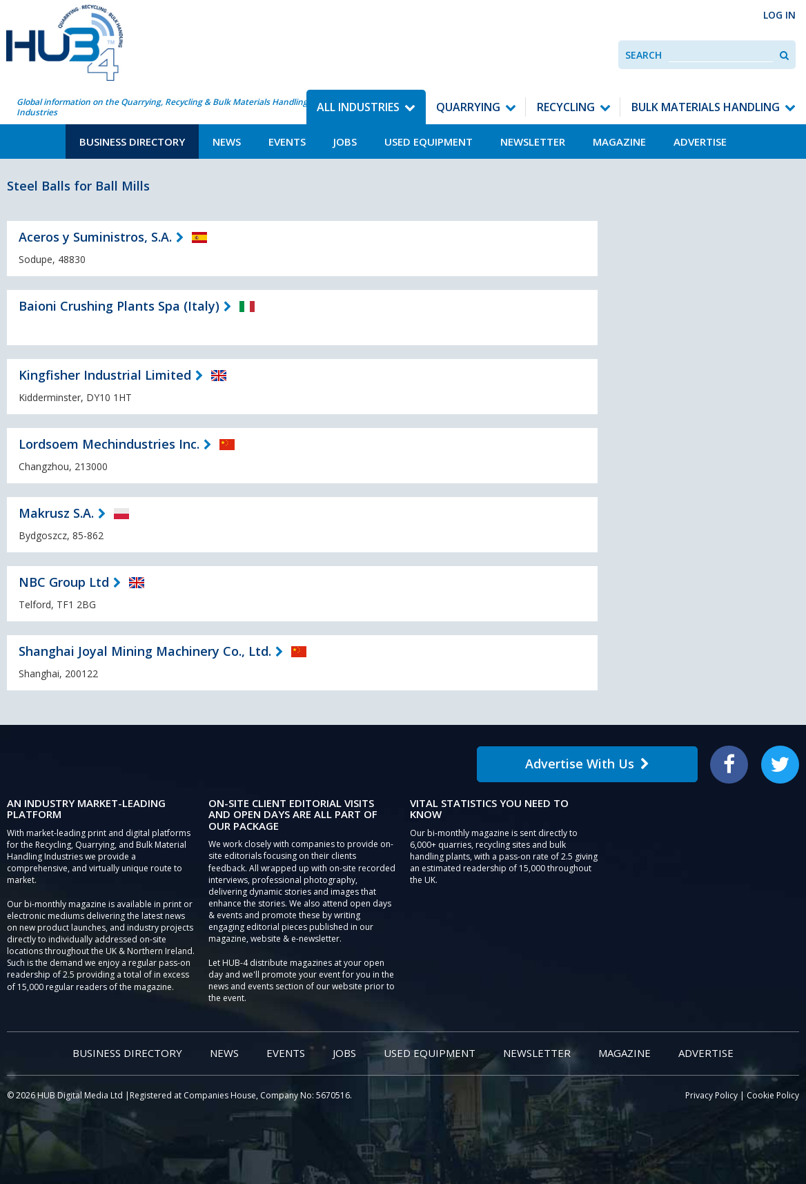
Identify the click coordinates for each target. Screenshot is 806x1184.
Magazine (619, 141)
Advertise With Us (587, 763)
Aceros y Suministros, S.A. (95, 237)
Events (287, 141)
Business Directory (132, 141)
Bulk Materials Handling (705, 107)
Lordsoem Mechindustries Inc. (109, 444)
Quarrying (468, 107)
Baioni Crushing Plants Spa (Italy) (119, 306)
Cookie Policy (773, 1095)
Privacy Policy (711, 1095)
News (227, 141)
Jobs (345, 141)
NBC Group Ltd (64, 582)
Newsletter (532, 141)
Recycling (566, 107)
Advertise (700, 141)
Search (643, 54)
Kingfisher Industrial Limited (105, 375)
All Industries (358, 107)
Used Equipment (428, 141)
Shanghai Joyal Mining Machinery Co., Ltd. (145, 651)
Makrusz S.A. (56, 513)
